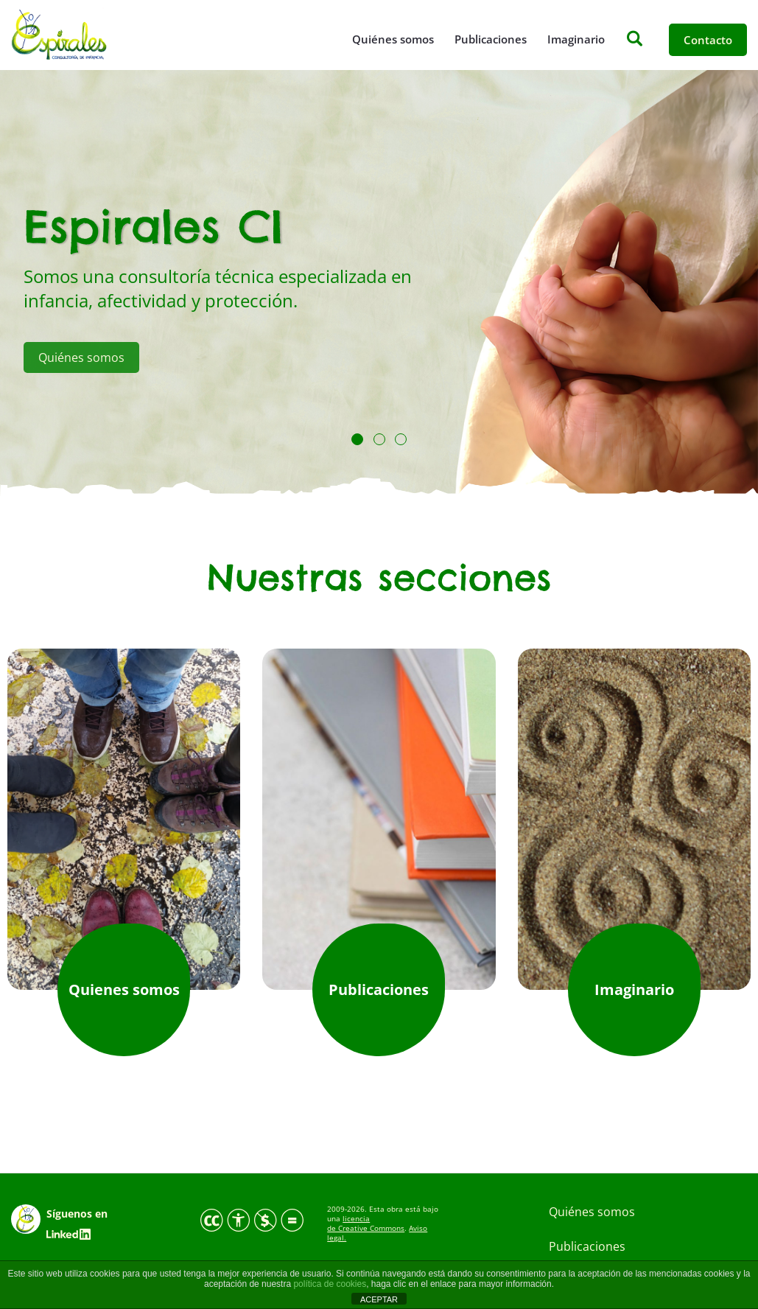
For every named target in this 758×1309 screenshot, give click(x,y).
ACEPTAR (379, 1299)
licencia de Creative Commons (365, 1223)
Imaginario (576, 39)
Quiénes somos (393, 39)
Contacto (708, 39)
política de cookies (329, 1284)
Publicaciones (491, 39)
